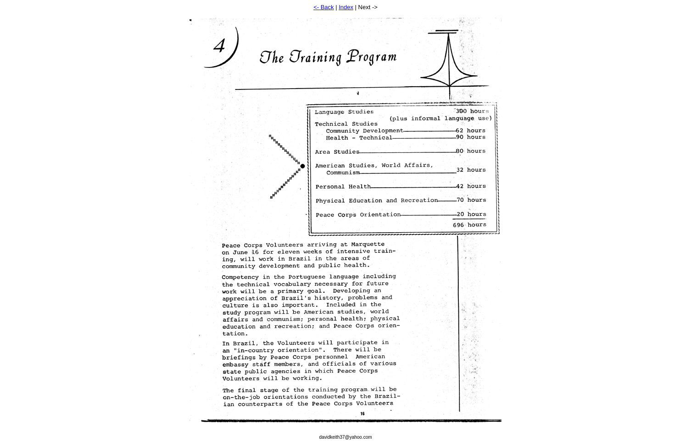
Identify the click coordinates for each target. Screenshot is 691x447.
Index (346, 7)
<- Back (323, 7)
